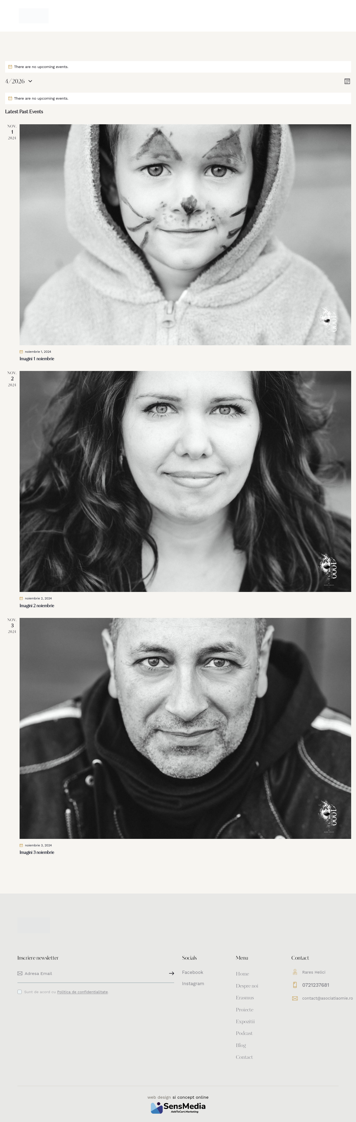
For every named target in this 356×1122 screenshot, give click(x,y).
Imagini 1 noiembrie (37, 359)
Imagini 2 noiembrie (37, 606)
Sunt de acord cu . (66, 992)
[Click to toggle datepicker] (15, 81)
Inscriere (170, 973)
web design (159, 1097)
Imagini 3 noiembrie (37, 853)
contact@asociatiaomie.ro (327, 998)
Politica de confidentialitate (82, 992)
